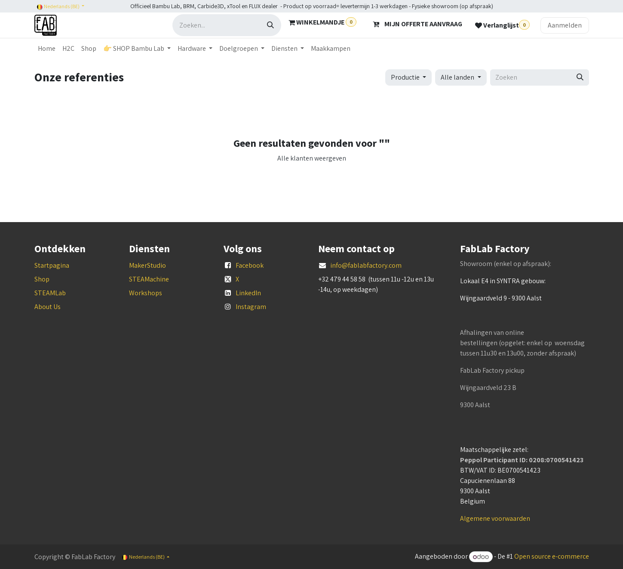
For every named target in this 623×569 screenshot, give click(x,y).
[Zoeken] (270, 25)
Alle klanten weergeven (311, 158)
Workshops (145, 292)
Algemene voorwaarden (495, 518)
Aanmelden (565, 25)
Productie (405, 77)
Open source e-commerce (551, 556)
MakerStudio (147, 265)
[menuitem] (46, 48)
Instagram (251, 306)
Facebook (250, 265)
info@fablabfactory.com (366, 265)
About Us (47, 306)
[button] (408, 77)
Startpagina (51, 265)
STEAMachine (149, 279)
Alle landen (457, 77)
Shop (41, 279)
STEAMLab (50, 292)
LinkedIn (248, 292)
